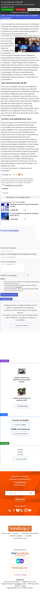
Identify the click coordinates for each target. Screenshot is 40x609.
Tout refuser (20, 9)
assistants (19, 287)
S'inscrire (20, 499)
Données (28, 536)
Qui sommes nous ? (21, 538)
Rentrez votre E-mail (20, 489)
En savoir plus (20, 459)
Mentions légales (16, 536)
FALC (23, 89)
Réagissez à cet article (14, 185)
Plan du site (6, 533)
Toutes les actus (20, 325)
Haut (23, 586)
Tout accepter (7, 9)
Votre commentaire (8, 262)
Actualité (5, 193)
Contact (16, 533)
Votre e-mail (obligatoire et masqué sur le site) (18, 254)
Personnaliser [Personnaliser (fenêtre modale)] (33, 9)
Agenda (20, 450)
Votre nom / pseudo (8, 248)
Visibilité (3, 275)
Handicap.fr (19, 584)
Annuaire (20, 455)
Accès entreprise (20, 433)
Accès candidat (19, 425)
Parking (20, 452)
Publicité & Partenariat (30, 533)
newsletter (21, 482)
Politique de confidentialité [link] (20, 12)
